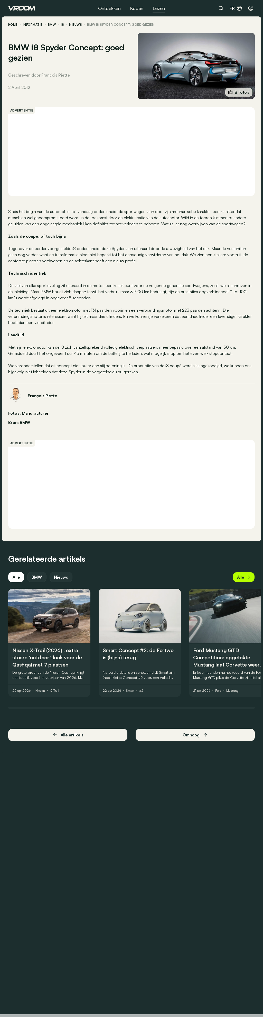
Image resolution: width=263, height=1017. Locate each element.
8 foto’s (238, 92)
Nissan (40, 690)
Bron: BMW (19, 421)
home (13, 24)
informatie (33, 24)
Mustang (232, 690)
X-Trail (54, 690)
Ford (218, 690)
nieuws (75, 24)
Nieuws (61, 577)
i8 (62, 24)
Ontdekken (109, 8)
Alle (16, 577)
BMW (52, 24)
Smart (130, 690)
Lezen (159, 8)
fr (236, 8)
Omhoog (195, 734)
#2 (141, 690)
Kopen (136, 8)
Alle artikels (67, 734)
